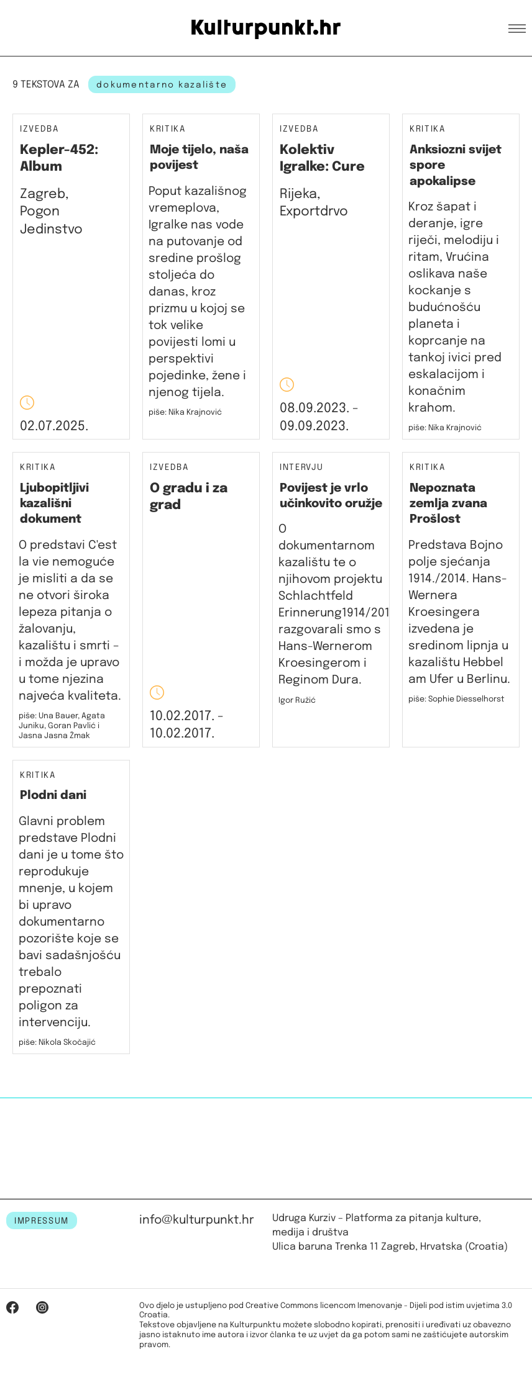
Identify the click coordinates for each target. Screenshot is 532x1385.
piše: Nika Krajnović (185, 412)
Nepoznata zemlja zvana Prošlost (448, 504)
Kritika (168, 129)
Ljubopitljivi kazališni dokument (54, 504)
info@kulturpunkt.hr (196, 1220)
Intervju (301, 468)
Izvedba (39, 129)
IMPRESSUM (41, 1221)
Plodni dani (53, 795)
